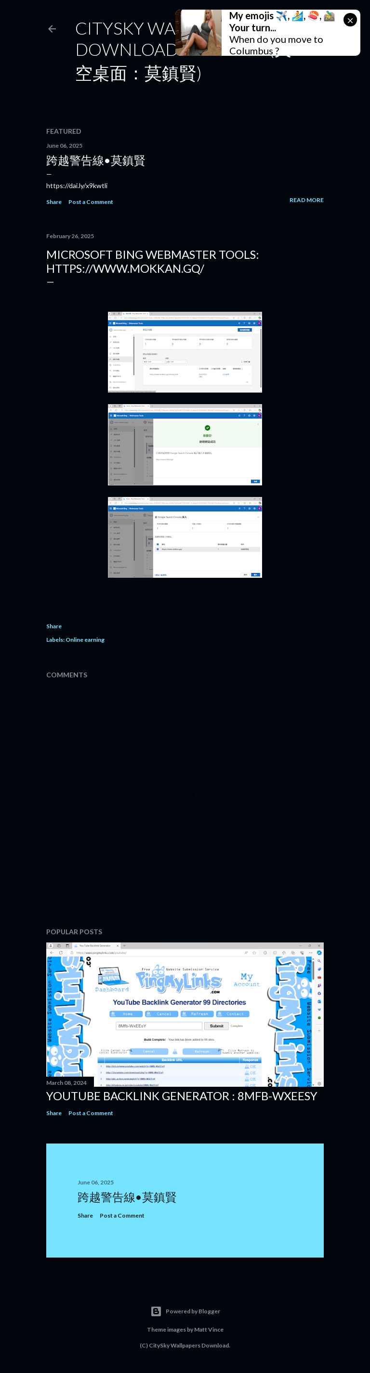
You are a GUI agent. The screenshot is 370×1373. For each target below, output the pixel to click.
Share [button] (54, 201)
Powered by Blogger (185, 1311)
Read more (307, 199)
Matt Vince (209, 1329)
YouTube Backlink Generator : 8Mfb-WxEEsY (181, 1096)
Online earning (85, 639)
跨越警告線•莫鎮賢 (95, 160)
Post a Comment (90, 201)
